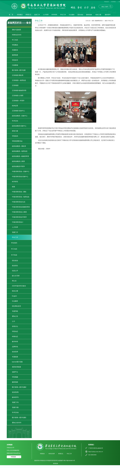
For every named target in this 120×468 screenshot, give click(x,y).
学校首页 (106, 1)
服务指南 (89, 14)
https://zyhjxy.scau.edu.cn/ (95, 451)
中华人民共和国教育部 (13, 450)
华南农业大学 (10, 447)
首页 (93, 20)
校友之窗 (98, 14)
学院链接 (13, 456)
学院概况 (20, 14)
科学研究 (54, 14)
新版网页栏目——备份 (101, 20)
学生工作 (63, 14)
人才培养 (46, 14)
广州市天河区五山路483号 (95, 448)
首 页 (11, 14)
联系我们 (113, 1)
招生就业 (80, 14)
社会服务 (72, 14)
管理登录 (55, 463)
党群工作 (37, 14)
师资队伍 (28, 14)
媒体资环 (108, 14)
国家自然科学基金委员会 (13, 453)
